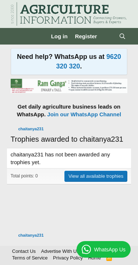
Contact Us (24, 251)
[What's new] (108, 36)
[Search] (122, 36)
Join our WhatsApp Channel (84, 114)
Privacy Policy (68, 258)
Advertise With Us (60, 251)
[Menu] (17, 36)
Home (94, 258)
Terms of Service (30, 258)
